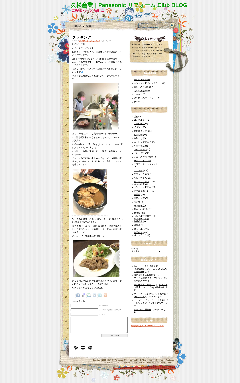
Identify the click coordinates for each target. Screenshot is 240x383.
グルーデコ (139, 153)
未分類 (137, 213)
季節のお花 (139, 198)
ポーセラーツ (140, 235)
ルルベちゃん (140, 178)
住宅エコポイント (142, 191)
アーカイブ (134, 249)
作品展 (137, 194)
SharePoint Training (129, 362)
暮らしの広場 (140, 209)
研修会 (137, 225)
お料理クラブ (83, 41)
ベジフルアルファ (156, 303)
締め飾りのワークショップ (147, 98)
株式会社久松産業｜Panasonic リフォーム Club (147, 326)
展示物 (137, 202)
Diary (136, 116)
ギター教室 (139, 145)
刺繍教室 (138, 221)
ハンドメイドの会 (142, 187)
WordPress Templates (146, 362)
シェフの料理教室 (142, 309)
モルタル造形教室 (142, 216)
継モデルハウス (141, 229)
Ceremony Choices (113, 362)
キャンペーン (140, 149)
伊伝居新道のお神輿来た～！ (148, 275)
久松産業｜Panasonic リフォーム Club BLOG (129, 5)
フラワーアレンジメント (150, 164)
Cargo (103, 362)
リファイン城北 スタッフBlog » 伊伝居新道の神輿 (150, 278)
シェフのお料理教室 (143, 157)
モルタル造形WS (142, 79)
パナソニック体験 (142, 160)
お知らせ (138, 134)
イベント (138, 127)
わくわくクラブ (94, 41)
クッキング (81, 37)
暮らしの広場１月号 (143, 87)
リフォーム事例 (141, 218)
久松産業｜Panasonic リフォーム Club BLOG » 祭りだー (150, 269)
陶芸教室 (138, 232)
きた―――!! (140, 266)
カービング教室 (141, 142)
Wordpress (170, 360)
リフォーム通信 (141, 174)
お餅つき (138, 138)
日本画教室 (139, 205)
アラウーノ (139, 123)
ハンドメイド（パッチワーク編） (150, 83)
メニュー (138, 170)
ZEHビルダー (140, 120)
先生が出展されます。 (144, 284)
